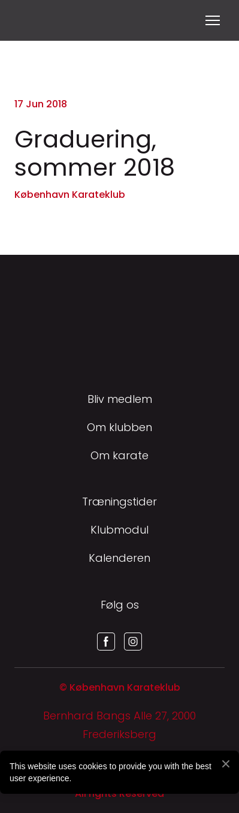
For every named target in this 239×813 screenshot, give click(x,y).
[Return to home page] (29, 20)
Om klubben (119, 427)
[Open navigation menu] (213, 20)
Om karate (119, 455)
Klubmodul (119, 529)
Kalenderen (119, 557)
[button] (106, 642)
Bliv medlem (119, 399)
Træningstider (119, 501)
